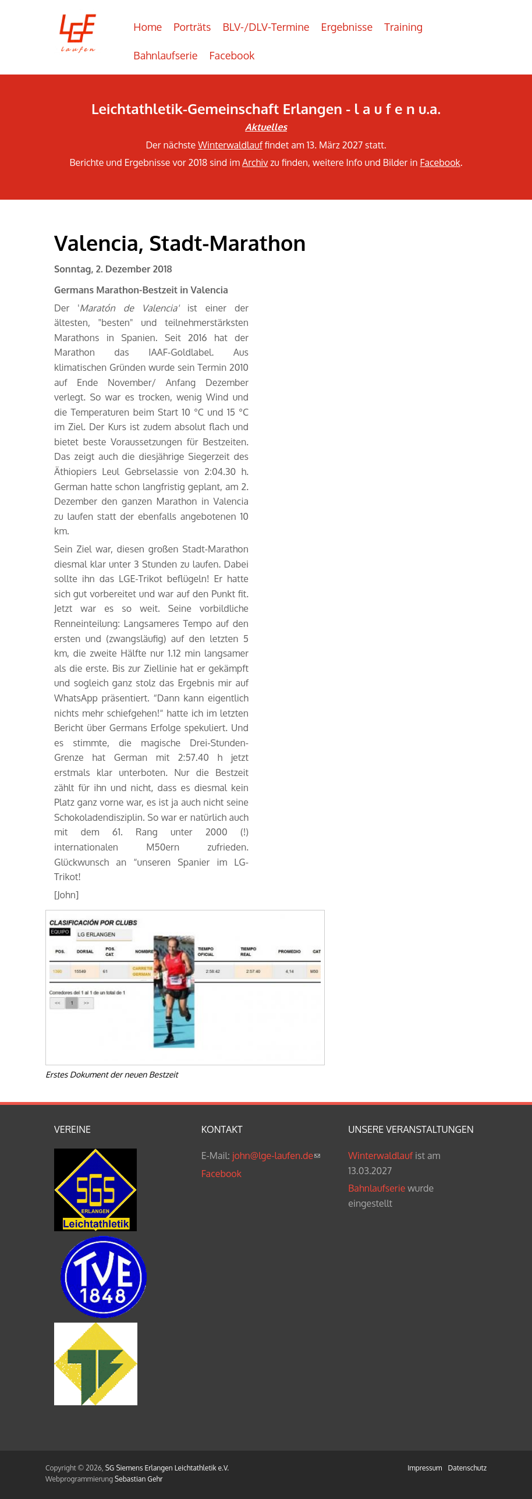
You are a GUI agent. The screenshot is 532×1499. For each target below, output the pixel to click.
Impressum (424, 1467)
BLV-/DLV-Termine (265, 26)
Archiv (255, 162)
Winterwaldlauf (230, 145)
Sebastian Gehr (138, 1479)
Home (147, 26)
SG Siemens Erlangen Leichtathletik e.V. (167, 1467)
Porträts (192, 26)
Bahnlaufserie (165, 55)
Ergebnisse (347, 26)
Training (403, 26)
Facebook (232, 55)
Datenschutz (467, 1467)
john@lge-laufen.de (276, 1155)
